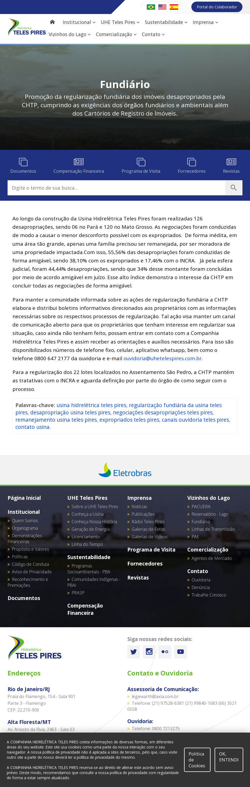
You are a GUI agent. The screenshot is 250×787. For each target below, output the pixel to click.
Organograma (25, 528)
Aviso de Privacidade (32, 572)
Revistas (138, 577)
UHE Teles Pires (120, 22)
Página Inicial (24, 497)
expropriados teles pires (129, 419)
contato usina (32, 427)
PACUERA (201, 506)
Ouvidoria (201, 580)
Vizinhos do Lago (70, 34)
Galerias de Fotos (148, 529)
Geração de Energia (90, 529)
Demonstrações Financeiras (25, 539)
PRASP (78, 593)
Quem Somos (25, 520)
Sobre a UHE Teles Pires (95, 506)
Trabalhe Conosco (209, 595)
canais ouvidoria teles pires (195, 419)
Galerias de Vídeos (150, 537)
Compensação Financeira (85, 609)
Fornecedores (145, 563)
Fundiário (201, 522)
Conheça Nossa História (94, 522)
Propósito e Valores (30, 549)
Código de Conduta (30, 564)
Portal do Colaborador (217, 6)
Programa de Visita (151, 549)
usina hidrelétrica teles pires (91, 405)
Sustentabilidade (166, 22)
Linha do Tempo (87, 544)
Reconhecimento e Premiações (28, 582)
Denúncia (201, 587)
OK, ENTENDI (229, 757)
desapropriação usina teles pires (70, 412)
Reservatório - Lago (210, 514)
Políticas (20, 557)
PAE (195, 537)
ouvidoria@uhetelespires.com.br (163, 358)
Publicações (143, 514)
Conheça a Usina (88, 514)
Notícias (139, 506)
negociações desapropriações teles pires (162, 412)
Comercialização (116, 34)
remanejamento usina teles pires (56, 419)
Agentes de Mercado (212, 558)
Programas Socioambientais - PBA (88, 569)
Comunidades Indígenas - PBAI (93, 582)
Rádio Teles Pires (148, 522)
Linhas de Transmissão (213, 529)
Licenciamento (86, 537)
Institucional (79, 22)
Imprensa (205, 22)
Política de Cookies (197, 760)
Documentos (24, 598)
